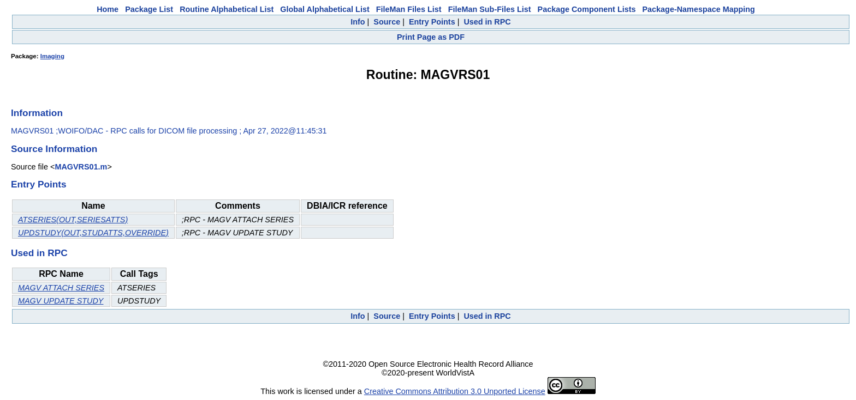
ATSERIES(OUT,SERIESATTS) (73, 219)
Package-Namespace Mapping (699, 9)
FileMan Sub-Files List (489, 9)
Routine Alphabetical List (227, 9)
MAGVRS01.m (81, 166)
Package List (149, 9)
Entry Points (432, 21)
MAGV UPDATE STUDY (60, 300)
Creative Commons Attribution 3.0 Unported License (454, 391)
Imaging (52, 56)
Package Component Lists (587, 9)
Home (107, 9)
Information (37, 112)
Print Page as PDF (431, 37)
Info (357, 21)
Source (386, 21)
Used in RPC (486, 21)
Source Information (54, 148)
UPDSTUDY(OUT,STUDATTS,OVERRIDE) (93, 232)
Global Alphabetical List (324, 9)
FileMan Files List (409, 9)
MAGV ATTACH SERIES (61, 287)
